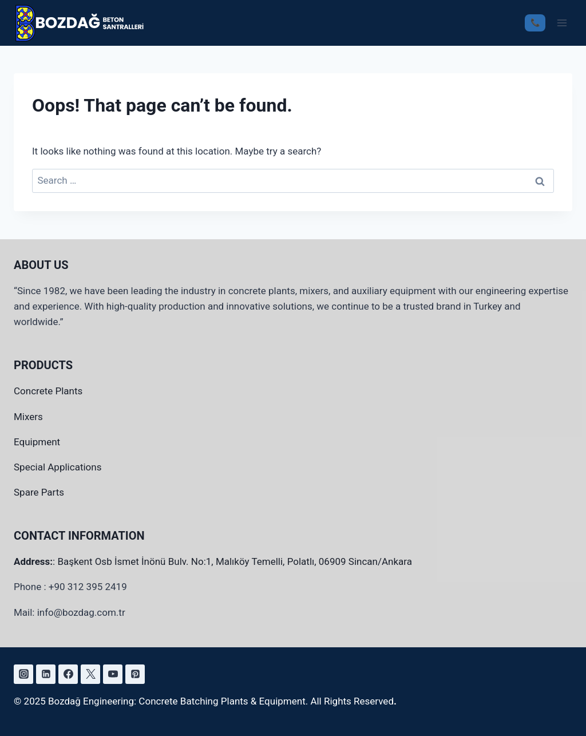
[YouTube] (112, 674)
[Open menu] (561, 22)
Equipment (37, 442)
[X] (90, 674)
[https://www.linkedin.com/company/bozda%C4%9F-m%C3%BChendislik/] (46, 674)
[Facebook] (68, 674)
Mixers (28, 416)
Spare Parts (39, 492)
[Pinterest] (135, 674)
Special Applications (57, 467)
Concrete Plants (48, 391)
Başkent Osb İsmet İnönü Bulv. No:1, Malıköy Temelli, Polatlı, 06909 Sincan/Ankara (234, 561)
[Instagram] (23, 674)
